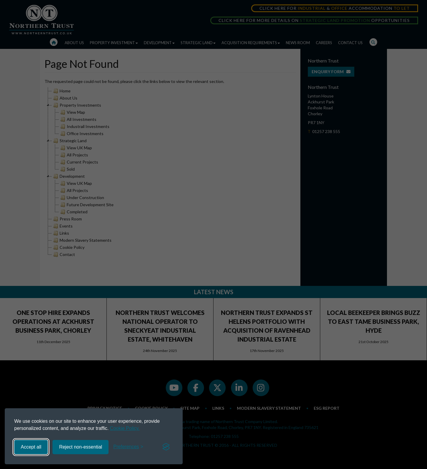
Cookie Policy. (125, 428)
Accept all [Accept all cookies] (31, 446)
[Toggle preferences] (128, 447)
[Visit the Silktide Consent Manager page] (166, 447)
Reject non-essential (80, 446)
